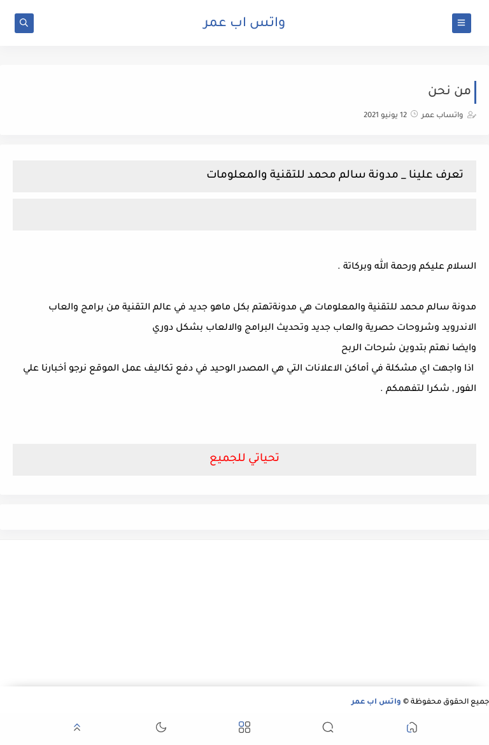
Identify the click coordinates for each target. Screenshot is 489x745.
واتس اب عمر (244, 24)
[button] (412, 729)
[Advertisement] (410, 613)
